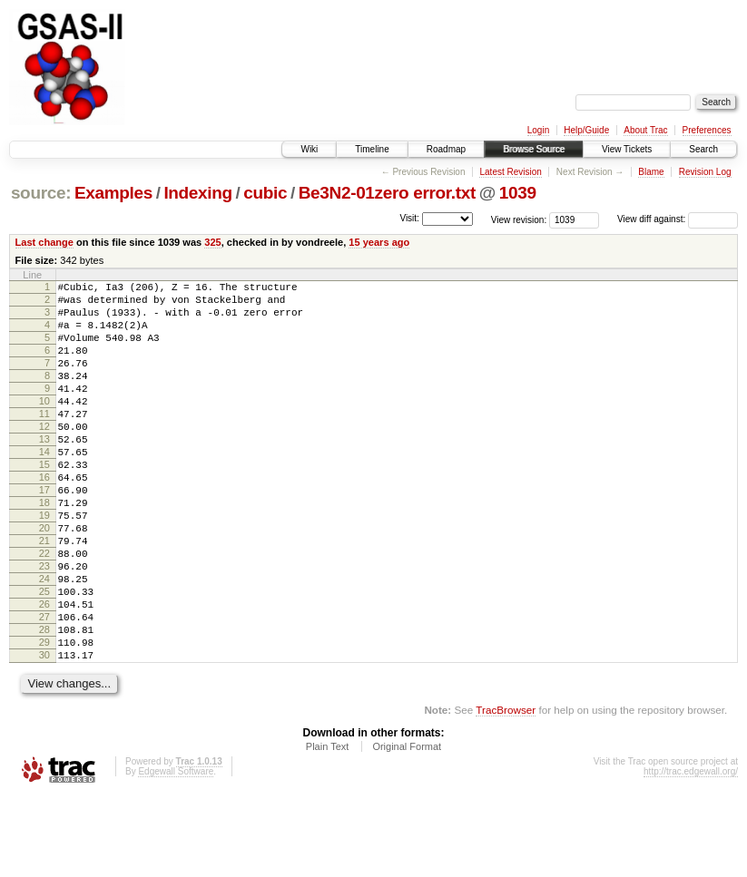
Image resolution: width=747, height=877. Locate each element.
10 (44, 425)
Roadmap (446, 149)
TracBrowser (506, 791)
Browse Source (534, 149)
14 (44, 487)
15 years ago (379, 242)
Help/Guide (586, 130)
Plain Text (327, 828)
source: (41, 192)
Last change (44, 242)
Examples (113, 192)
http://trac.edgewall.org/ (691, 853)
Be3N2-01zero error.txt (387, 192)
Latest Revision (510, 172)
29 (44, 718)
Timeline (371, 149)
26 (44, 672)
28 (44, 702)
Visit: (409, 218)
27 (44, 687)
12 (44, 456)
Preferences (707, 130)
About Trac (645, 130)
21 (44, 595)
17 (44, 533)
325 (212, 242)
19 (44, 564)
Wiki (309, 149)
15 (44, 502)
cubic (265, 192)
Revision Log (705, 172)
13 (44, 471)
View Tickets (627, 149)
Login (538, 130)
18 (44, 548)
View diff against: (677, 219)
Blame (650, 172)
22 (44, 610)
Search (703, 149)
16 (44, 517)
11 (44, 440)
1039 (517, 192)
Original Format (406, 828)
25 (44, 656)
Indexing (197, 192)
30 (44, 733)
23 (44, 625)
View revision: (519, 219)
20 (44, 579)
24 (44, 641)
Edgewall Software (175, 853)
